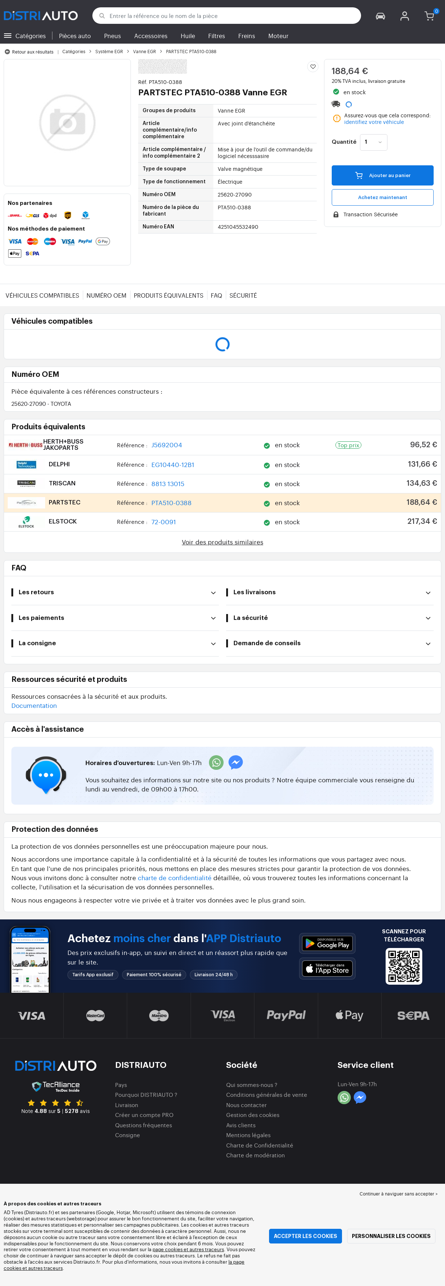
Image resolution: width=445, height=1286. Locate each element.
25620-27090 (41, 403)
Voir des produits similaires (222, 541)
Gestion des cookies (252, 1114)
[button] (380, 15)
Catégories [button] (30, 36)
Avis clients (240, 1125)
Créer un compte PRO (144, 1114)
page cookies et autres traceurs (188, 1249)
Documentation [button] (34, 705)
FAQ (216, 295)
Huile (188, 36)
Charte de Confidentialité (259, 1145)
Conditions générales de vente (266, 1094)
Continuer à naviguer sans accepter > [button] (399, 1194)
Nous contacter (246, 1105)
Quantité (344, 142)
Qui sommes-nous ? (251, 1084)
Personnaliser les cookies (391, 1236)
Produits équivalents (168, 295)
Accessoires (151, 36)
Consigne (127, 1135)
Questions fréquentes (143, 1125)
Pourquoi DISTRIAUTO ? (146, 1094)
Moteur (278, 36)
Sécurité (243, 295)
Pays (121, 1084)
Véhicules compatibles (42, 295)
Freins (246, 36)
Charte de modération (255, 1155)
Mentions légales (248, 1135)
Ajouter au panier (383, 175)
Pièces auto (75, 36)
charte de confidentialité (175, 877)
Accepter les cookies (305, 1236)
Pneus (112, 36)
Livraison (126, 1105)
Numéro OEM (106, 295)
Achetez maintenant (382, 197)
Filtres (216, 36)
